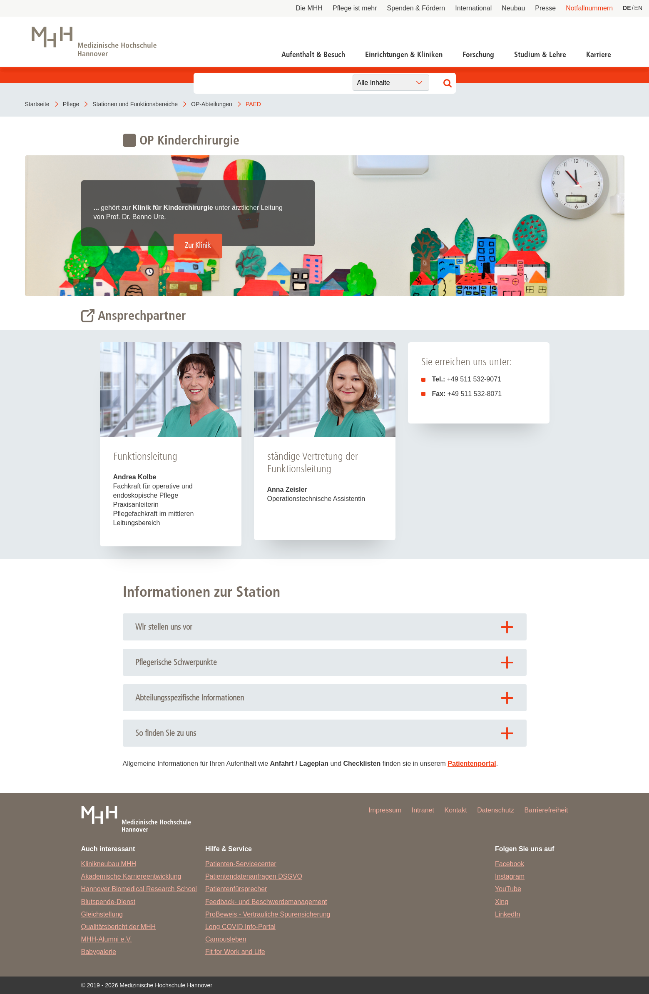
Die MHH (309, 8)
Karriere (598, 54)
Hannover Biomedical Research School (139, 888)
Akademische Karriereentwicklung (131, 876)
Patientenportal (472, 763)
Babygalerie (99, 951)
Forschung (478, 54)
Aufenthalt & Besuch (313, 54)
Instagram (510, 876)
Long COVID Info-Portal (240, 926)
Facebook (509, 863)
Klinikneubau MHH (109, 863)
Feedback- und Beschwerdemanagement (266, 901)
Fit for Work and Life (235, 951)
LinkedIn (507, 914)
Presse (545, 8)
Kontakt (455, 810)
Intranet (423, 810)
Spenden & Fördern (416, 8)
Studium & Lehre (540, 54)
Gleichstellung (102, 914)
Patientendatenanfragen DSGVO (253, 876)
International (473, 8)
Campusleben (225, 939)
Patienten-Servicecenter (240, 863)
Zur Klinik (198, 246)
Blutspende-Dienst (108, 901)
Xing (501, 901)
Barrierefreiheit (546, 810)
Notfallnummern (589, 8)
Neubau (513, 8)
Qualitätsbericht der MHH (118, 926)
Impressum (384, 810)
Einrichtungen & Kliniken (404, 54)
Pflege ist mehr (355, 8)
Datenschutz (495, 810)
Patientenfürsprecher (236, 888)
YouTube (508, 888)
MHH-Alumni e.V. (106, 939)
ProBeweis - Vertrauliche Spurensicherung (268, 914)
